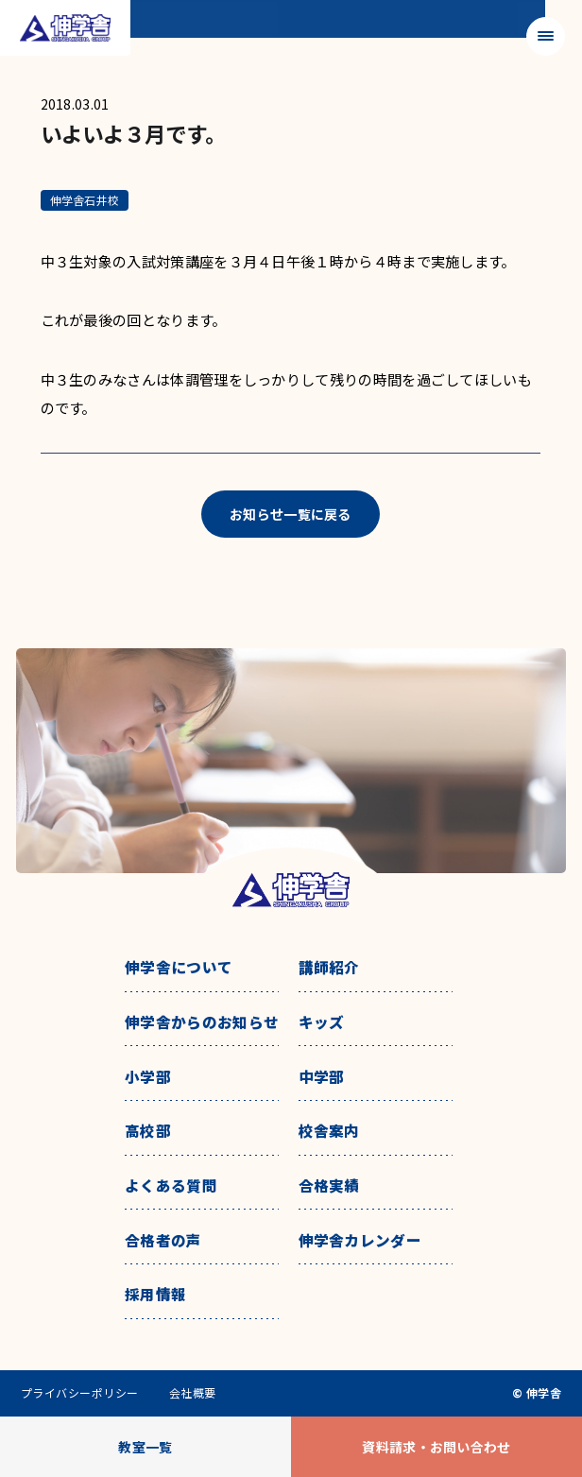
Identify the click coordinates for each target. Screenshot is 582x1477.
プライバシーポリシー (80, 1393)
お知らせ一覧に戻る (290, 514)
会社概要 (192, 1393)
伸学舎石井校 (84, 200)
